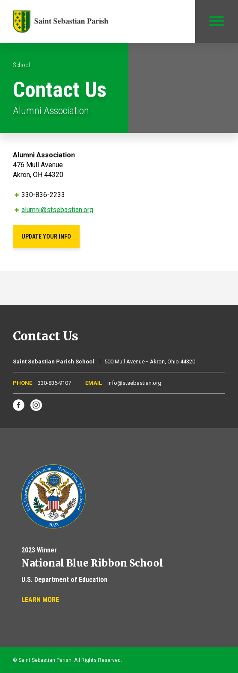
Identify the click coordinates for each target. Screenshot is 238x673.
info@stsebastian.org (134, 383)
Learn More (40, 600)
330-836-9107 (54, 383)
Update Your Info (46, 236)
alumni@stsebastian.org (57, 210)
